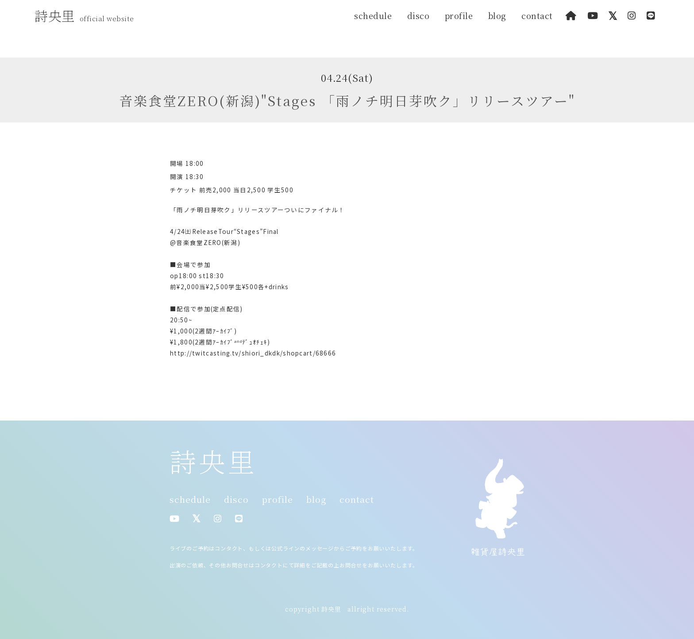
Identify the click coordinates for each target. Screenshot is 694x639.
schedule (373, 15)
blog (497, 15)
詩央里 (87, 15)
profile (459, 15)
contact (537, 15)
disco (418, 15)
